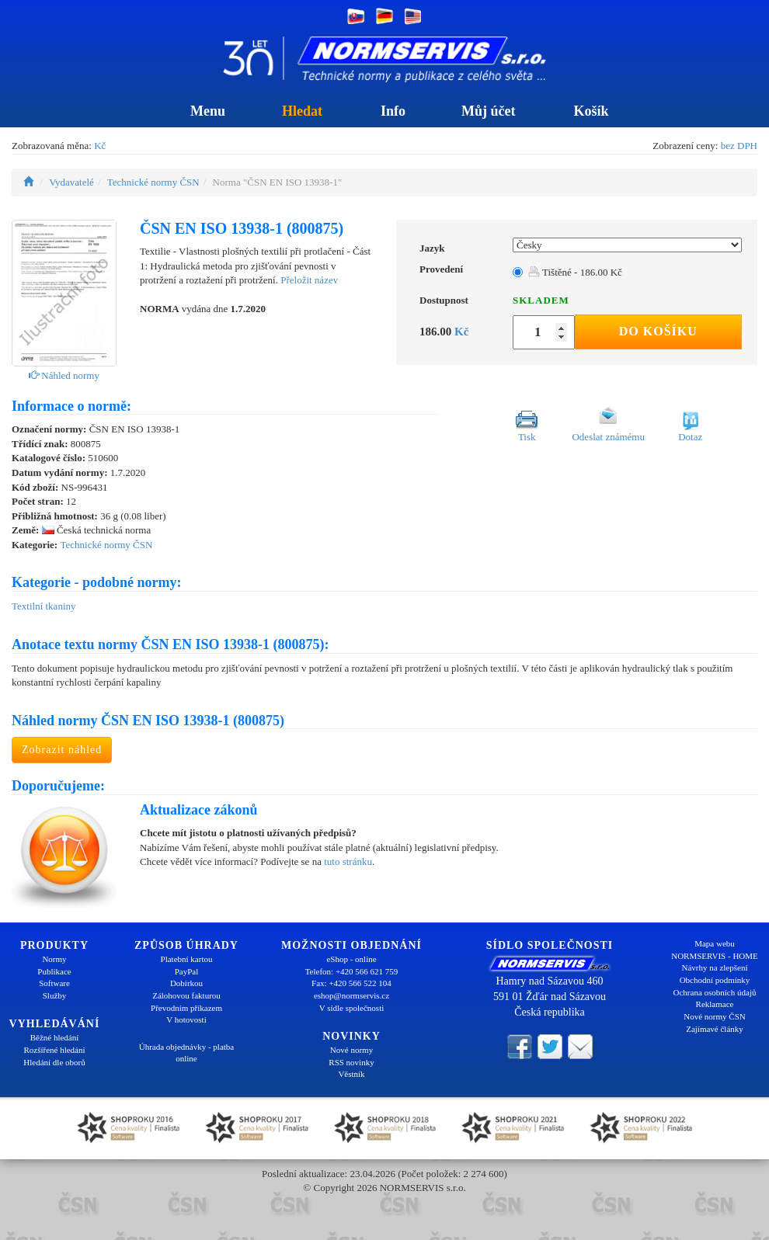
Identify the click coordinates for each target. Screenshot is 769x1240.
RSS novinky (351, 1062)
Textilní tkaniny (44, 606)
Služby (55, 995)
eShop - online (351, 959)
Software (54, 983)
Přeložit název (309, 280)
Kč (100, 145)
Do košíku (658, 331)
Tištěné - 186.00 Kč (575, 272)
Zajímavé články (714, 1028)
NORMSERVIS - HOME (714, 955)
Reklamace (715, 1004)
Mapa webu (714, 943)
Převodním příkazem (186, 1007)
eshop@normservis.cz (351, 995)
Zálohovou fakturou (186, 995)
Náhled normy (64, 375)
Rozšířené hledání (54, 1049)
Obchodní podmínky (715, 980)
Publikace (54, 971)
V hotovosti (186, 1019)
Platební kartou (187, 959)
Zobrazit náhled (62, 749)
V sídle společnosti (351, 1007)
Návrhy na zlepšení (715, 967)
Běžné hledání (54, 1037)
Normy (54, 959)
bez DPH (739, 145)
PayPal (187, 971)
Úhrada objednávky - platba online (186, 1053)
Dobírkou (186, 983)
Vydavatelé (71, 182)
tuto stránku (348, 861)
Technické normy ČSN (153, 182)
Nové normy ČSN (714, 1016)
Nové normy (351, 1049)
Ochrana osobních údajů (715, 992)
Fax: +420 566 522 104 (351, 983)
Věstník (351, 1073)
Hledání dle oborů (54, 1062)
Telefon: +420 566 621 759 (351, 971)
